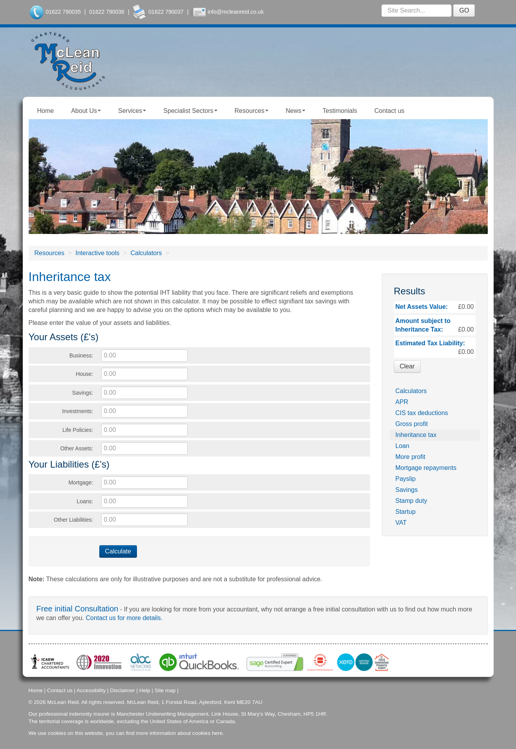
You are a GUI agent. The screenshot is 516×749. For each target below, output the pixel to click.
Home (45, 110)
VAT (401, 522)
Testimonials (340, 110)
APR (402, 402)
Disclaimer (122, 690)
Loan (403, 446)
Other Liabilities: (73, 520)
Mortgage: (80, 482)
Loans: (85, 501)
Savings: (82, 393)
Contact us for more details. (124, 618)
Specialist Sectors (190, 110)
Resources (251, 110)
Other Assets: (76, 448)
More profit (410, 456)
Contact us (389, 110)
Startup (406, 511)
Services (132, 110)
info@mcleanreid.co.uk (236, 12)
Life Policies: (77, 430)
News (295, 110)
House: (84, 374)
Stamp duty (411, 500)
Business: (81, 355)
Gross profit (412, 424)
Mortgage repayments (426, 467)
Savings (407, 489)
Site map (165, 690)
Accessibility (91, 690)
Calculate (118, 551)
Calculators (146, 253)
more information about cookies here (179, 732)
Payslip (406, 478)
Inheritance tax (416, 435)
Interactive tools (97, 253)
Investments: (77, 411)
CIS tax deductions (422, 413)
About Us (86, 110)
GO (464, 10)
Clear (407, 366)
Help (144, 690)
